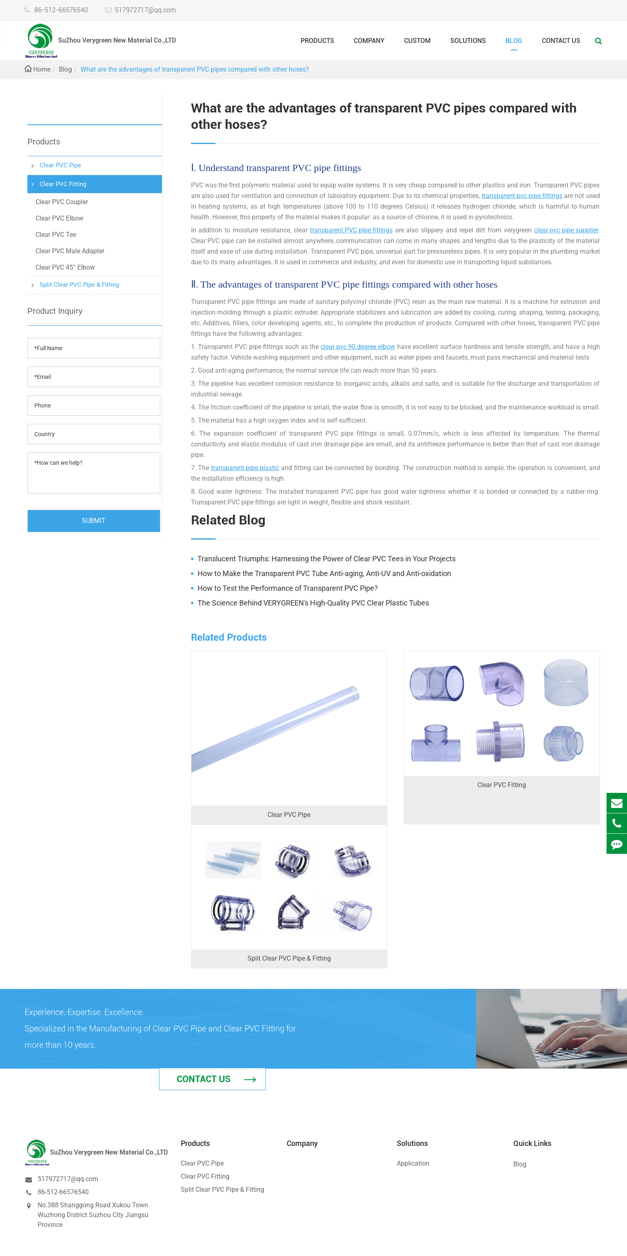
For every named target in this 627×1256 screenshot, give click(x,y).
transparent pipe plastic (245, 468)
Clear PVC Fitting (63, 184)
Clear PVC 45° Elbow (65, 267)
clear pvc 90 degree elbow (358, 347)
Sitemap (541, 1242)
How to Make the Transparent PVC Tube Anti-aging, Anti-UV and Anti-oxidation (324, 573)
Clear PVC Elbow (59, 218)
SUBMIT (94, 520)
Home (41, 69)
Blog (514, 43)
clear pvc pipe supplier (566, 230)
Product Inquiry (54, 311)
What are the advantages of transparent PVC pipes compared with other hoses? (195, 69)
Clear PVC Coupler (62, 202)
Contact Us (561, 43)
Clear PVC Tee (56, 235)
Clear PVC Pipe (60, 165)
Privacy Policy (580, 1242)
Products (317, 43)
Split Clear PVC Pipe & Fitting (79, 284)
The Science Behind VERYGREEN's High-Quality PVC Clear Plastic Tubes (313, 603)
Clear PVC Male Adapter (70, 251)
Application (413, 1126)
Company (369, 43)
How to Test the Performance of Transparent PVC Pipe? (288, 588)
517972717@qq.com (145, 10)
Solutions (468, 43)
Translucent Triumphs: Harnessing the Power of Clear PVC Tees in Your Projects (327, 558)
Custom (417, 43)
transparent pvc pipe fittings (522, 196)
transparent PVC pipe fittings (351, 230)
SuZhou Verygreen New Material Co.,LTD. (119, 1242)
